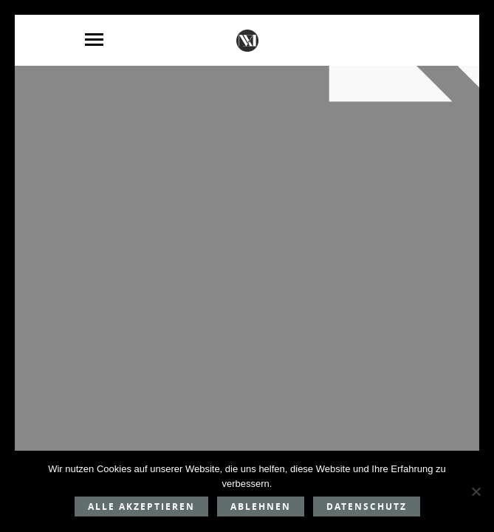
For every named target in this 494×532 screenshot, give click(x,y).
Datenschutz (366, 506)
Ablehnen (260, 506)
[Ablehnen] (475, 491)
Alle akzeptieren (141, 506)
